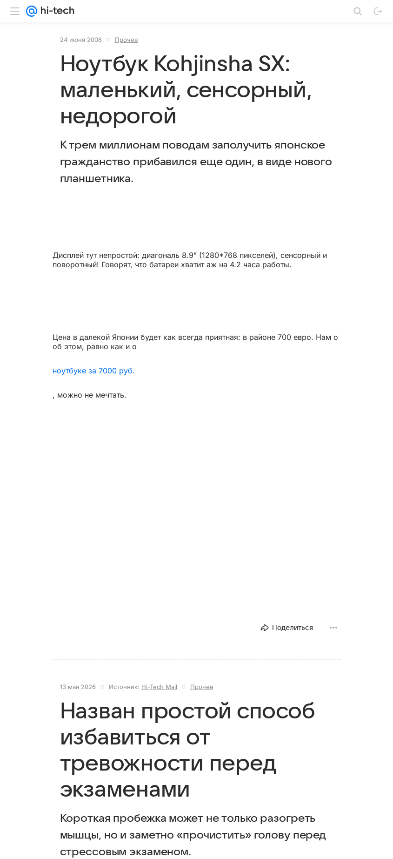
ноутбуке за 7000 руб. (94, 370)
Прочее (126, 39)
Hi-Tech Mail (159, 686)
